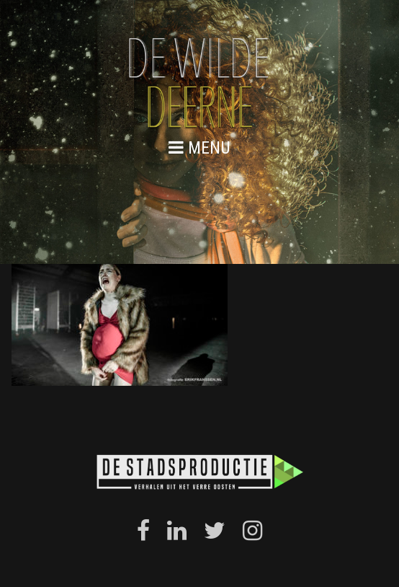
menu (199, 147)
